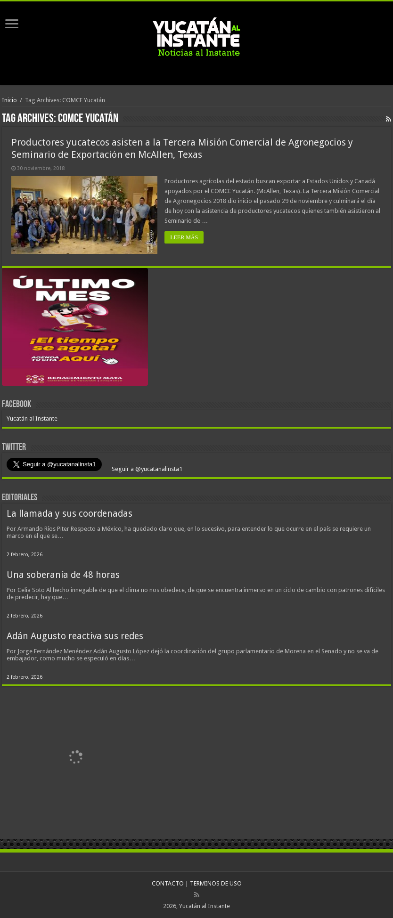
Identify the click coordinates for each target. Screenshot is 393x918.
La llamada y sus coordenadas (69, 513)
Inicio (9, 100)
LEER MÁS (184, 237)
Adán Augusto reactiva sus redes (75, 636)
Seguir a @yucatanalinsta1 (146, 468)
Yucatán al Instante (32, 418)
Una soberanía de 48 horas (63, 574)
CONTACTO (168, 883)
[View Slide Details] (75, 329)
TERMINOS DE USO (216, 883)
